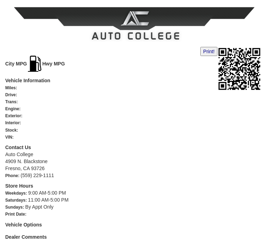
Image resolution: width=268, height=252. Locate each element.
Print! (209, 51)
